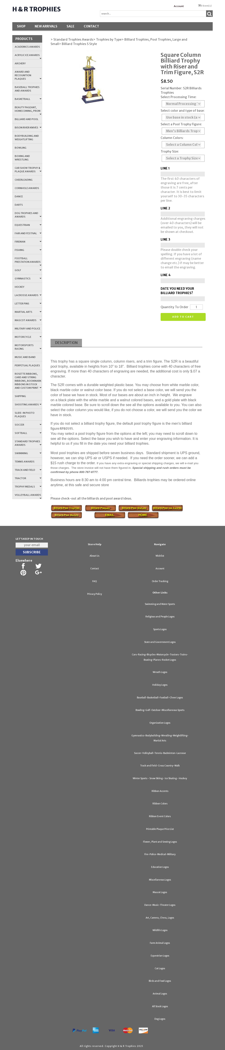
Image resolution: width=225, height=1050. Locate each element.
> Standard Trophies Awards (72, 39)
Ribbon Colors (159, 803)
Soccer (28, 424)
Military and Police (27, 328)
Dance (19, 196)
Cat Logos (160, 968)
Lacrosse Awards (28, 295)
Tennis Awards (24, 461)
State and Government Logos (160, 642)
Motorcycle (28, 336)
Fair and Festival (28, 233)
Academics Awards (27, 46)
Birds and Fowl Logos (160, 981)
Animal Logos (160, 993)
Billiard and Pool (26, 119)
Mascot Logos (160, 892)
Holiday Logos (159, 684)
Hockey (19, 286)
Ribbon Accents (160, 791)
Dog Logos (159, 1019)
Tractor (28, 478)
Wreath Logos (160, 672)
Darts (19, 204)
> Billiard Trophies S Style (78, 44)
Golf (28, 270)
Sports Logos (160, 629)
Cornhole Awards (27, 188)
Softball (28, 433)
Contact (91, 26)
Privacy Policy (94, 594)
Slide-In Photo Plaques (24, 414)
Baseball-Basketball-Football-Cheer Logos (160, 697)
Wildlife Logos (159, 930)
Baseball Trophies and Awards (27, 89)
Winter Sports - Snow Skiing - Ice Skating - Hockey (160, 778)
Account (179, 6)
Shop (21, 26)
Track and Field (28, 469)
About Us (94, 555)
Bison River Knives (28, 127)
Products (24, 39)
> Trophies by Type (107, 39)
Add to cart (183, 316)
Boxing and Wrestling (22, 158)
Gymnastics (28, 278)
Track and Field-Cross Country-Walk (160, 765)
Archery (20, 63)
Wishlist (160, 555)
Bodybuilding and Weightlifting (27, 137)
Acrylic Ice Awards (28, 56)
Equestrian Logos (160, 955)
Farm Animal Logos (160, 943)
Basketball (28, 99)
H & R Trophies (36, 9)
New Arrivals (46, 26)
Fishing (28, 250)
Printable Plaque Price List (160, 829)
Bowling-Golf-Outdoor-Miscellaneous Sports (160, 710)
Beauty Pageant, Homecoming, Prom (28, 110)
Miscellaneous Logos (160, 879)
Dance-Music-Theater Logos (159, 905)
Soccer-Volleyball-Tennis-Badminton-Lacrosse (160, 753)
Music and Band (25, 357)
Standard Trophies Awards (28, 443)
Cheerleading (24, 179)
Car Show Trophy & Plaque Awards (28, 169)
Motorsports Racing (28, 347)
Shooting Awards (28, 404)
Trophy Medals (28, 486)
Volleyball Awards (28, 496)
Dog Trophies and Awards (28, 215)
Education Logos (160, 867)
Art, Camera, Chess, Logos (160, 917)
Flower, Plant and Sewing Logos (160, 841)
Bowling (20, 147)
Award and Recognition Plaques (28, 75)
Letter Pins (28, 303)
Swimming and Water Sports (160, 604)
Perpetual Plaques (27, 365)
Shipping (20, 396)
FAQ (94, 581)
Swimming (28, 453)
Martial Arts (28, 311)
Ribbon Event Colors (160, 816)
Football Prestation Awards (28, 261)
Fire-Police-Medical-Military (160, 854)
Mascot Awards (28, 320)
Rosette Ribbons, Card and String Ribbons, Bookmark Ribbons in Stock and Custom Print (28, 380)
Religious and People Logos (159, 616)
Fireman (28, 241)
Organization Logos (159, 722)
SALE (70, 26)
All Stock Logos (160, 1006)
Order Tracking (160, 581)
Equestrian (28, 225)
